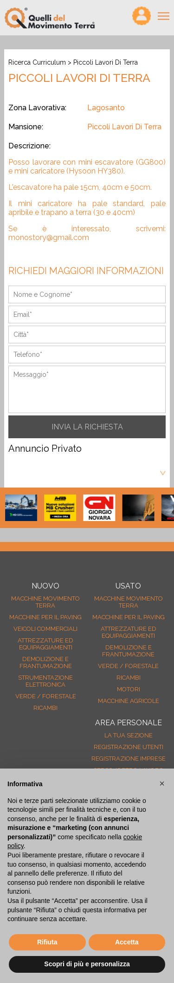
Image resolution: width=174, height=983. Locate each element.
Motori (128, 689)
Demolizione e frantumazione (45, 662)
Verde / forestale (45, 696)
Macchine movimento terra (45, 602)
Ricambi (45, 707)
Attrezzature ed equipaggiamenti (45, 644)
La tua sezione (128, 735)
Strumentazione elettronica (45, 681)
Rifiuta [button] (47, 942)
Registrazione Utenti (128, 746)
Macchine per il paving (45, 617)
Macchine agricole (128, 700)
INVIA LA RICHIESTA (87, 426)
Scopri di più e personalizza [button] (86, 964)
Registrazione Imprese (128, 758)
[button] (162, 783)
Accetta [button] (127, 942)
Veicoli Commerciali (45, 628)
